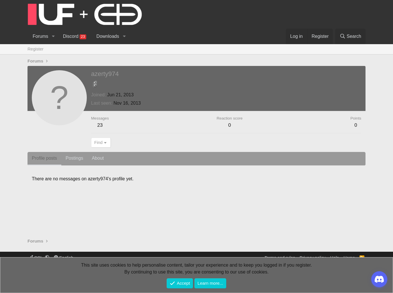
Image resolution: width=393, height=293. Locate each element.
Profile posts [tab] (44, 158)
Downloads (108, 36)
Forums (40, 36)
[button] (53, 36)
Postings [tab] (74, 158)
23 (100, 125)
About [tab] (98, 158)
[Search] (350, 36)
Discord (74, 36)
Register (35, 48)
